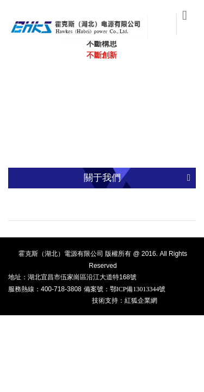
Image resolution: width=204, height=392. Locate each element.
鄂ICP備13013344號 (138, 289)
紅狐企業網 (141, 300)
